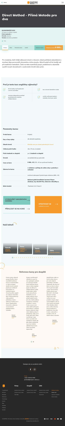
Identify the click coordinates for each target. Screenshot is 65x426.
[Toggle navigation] (62, 2)
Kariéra (3, 401)
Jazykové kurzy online (19, 392)
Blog (3, 403)
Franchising (4, 399)
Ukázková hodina (55, 390)
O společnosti (5, 390)
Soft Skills (16, 394)
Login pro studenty (55, 394)
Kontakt (3, 409)
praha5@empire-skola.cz (31, 379)
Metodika (4, 394)
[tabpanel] (10, 242)
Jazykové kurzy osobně (19, 390)
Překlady (4, 407)
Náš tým (4, 392)
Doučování (41, 394)
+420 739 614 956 (29, 377)
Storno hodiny (54, 396)
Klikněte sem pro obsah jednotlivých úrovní (40, 144)
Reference (4, 396)
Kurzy (4, 2)
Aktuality (4, 405)
